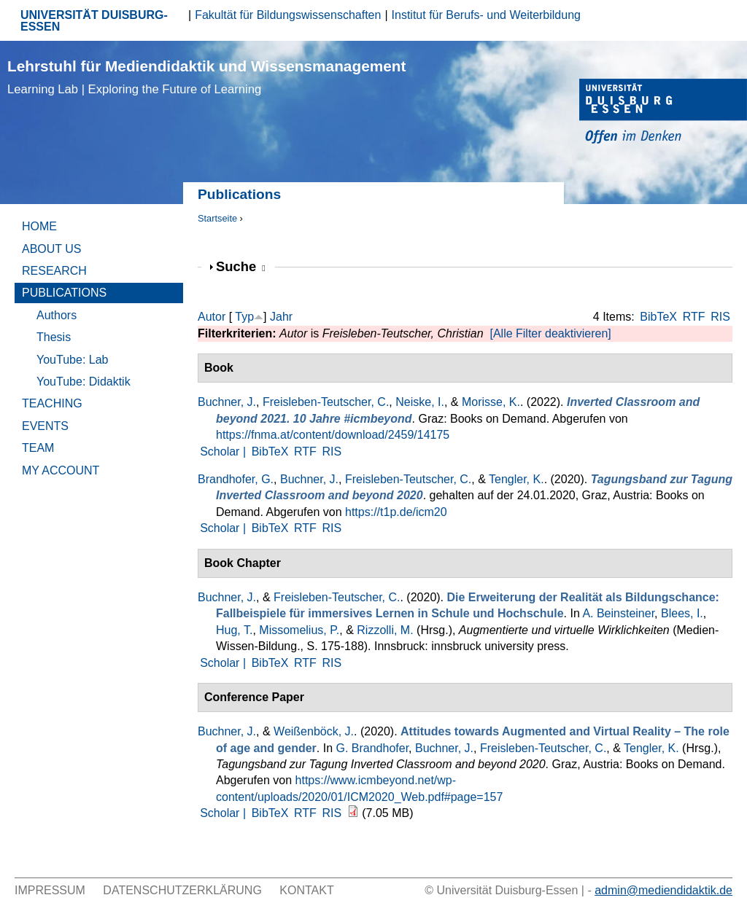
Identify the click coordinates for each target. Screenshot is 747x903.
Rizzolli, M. (385, 630)
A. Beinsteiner (618, 613)
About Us (52, 249)
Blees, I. (682, 613)
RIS (720, 316)
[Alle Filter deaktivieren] (550, 333)
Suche (241, 266)
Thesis (53, 337)
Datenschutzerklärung (182, 890)
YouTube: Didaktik (83, 381)
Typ (244, 316)
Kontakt (306, 890)
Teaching (52, 403)
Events (45, 426)
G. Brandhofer (372, 748)
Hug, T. (234, 630)
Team (38, 448)
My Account (60, 470)
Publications (64, 292)
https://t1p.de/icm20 (396, 512)
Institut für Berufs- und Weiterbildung (486, 15)
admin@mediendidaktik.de (663, 890)
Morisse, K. (491, 402)
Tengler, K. (516, 479)
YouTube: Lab (72, 359)
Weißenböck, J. (314, 731)
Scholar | (224, 451)
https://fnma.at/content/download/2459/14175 (332, 435)
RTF (694, 316)
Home (39, 226)
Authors (56, 315)
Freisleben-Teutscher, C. (326, 402)
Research (54, 271)
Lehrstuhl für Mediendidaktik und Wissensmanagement (206, 77)
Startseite (217, 218)
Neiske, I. (419, 402)
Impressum (50, 890)
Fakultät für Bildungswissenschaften (288, 15)
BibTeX (658, 316)
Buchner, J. (227, 402)
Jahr (281, 316)
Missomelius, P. (299, 630)
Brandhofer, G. (236, 479)
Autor (211, 316)
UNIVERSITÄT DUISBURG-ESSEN (94, 21)
